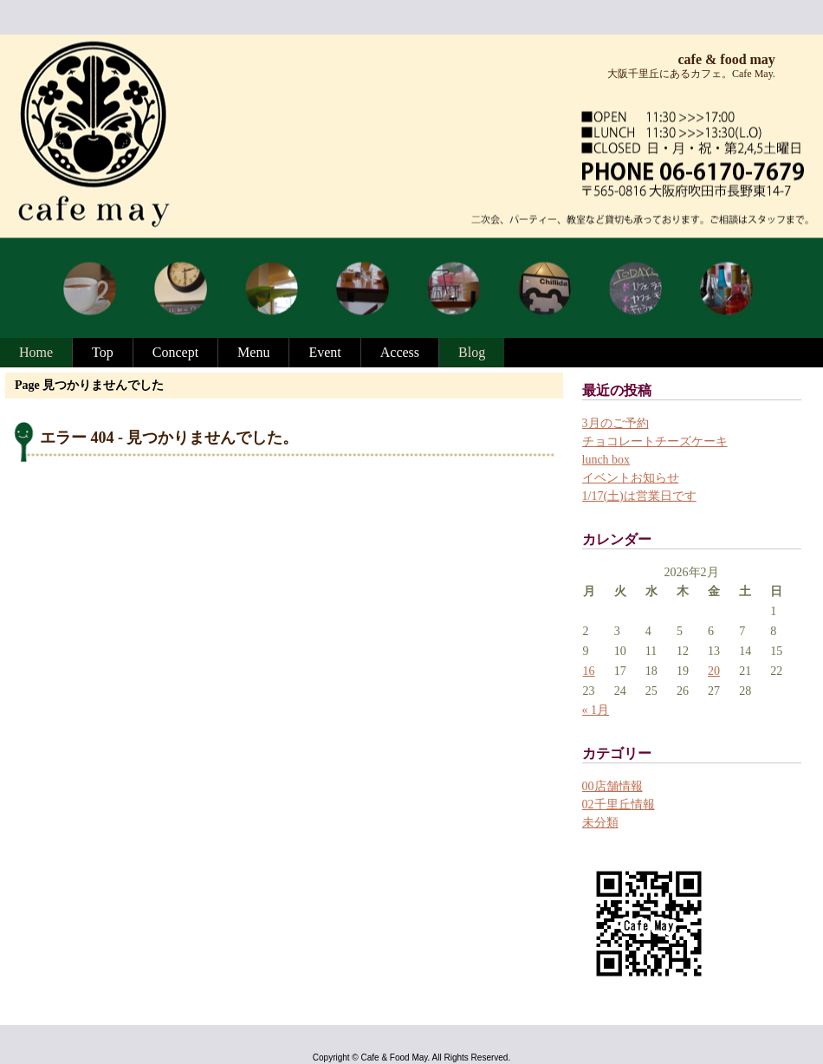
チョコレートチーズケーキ (655, 441)
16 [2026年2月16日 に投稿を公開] (589, 671)
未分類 (600, 822)
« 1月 (596, 710)
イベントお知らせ (630, 477)
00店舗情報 (612, 786)
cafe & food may (725, 59)
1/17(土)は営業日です (639, 496)
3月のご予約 (615, 423)
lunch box (606, 459)
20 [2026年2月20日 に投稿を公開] (714, 671)
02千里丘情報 (618, 804)
